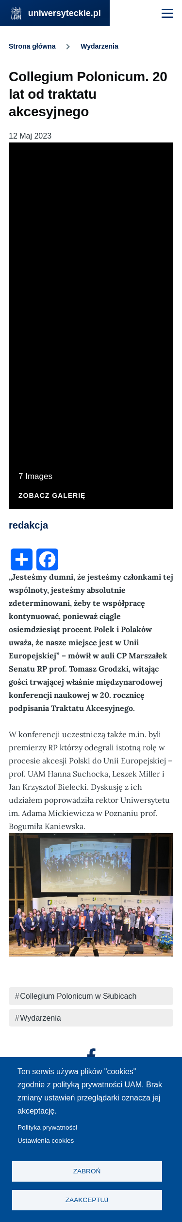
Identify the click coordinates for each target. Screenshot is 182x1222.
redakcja (28, 525)
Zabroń (87, 1171)
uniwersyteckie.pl (64, 13)
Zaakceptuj (87, 1200)
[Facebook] (91, 1056)
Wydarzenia (99, 46)
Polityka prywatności (47, 1127)
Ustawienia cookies (45, 1140)
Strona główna (32, 46)
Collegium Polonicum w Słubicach (78, 996)
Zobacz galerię (51, 495)
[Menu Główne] (167, 13)
